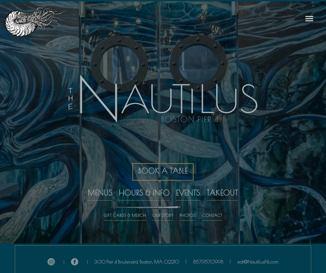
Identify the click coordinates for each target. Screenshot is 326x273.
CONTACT (212, 212)
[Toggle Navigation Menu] (309, 19)
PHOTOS (187, 212)
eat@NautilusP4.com (258, 260)
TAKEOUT (222, 189)
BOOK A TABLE (163, 167)
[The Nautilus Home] (40, 21)
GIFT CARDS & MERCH (125, 212)
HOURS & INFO (144, 189)
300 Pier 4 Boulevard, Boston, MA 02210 (136, 260)
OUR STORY (162, 212)
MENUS (100, 189)
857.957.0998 (208, 260)
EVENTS (188, 189)
